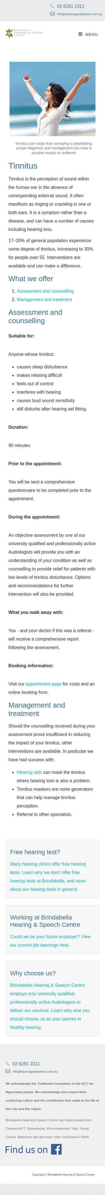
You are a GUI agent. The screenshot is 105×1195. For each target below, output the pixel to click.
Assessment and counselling (45, 291)
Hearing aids (29, 772)
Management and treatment (44, 299)
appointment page (44, 684)
